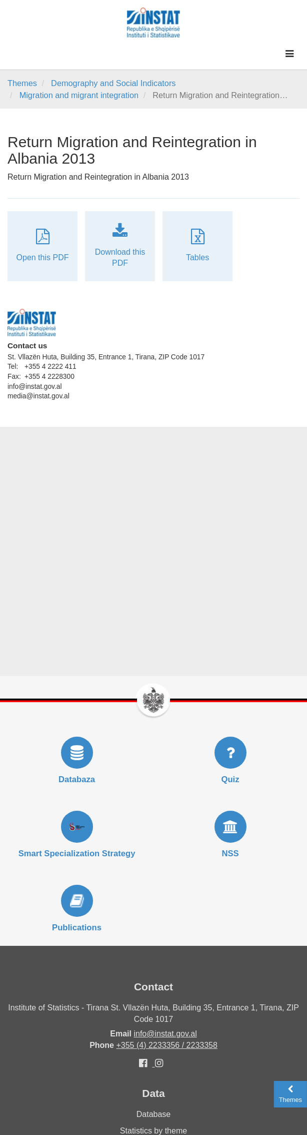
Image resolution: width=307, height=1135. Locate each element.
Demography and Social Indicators (113, 83)
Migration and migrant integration (79, 95)
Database (153, 1114)
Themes (22, 83)
